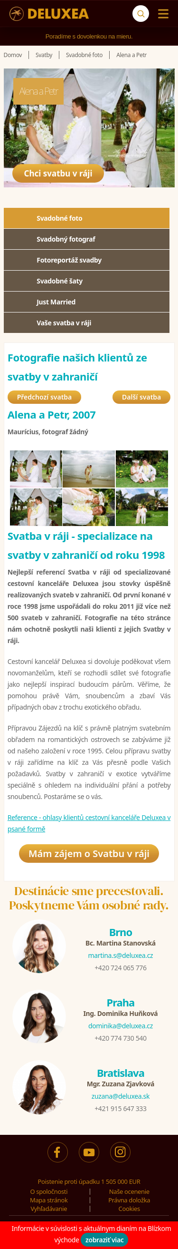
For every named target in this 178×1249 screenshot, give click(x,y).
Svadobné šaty (60, 280)
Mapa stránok (49, 1200)
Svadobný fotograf (66, 239)
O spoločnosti (48, 1191)
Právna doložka (129, 1200)
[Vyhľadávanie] (140, 13)
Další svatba (141, 396)
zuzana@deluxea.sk (121, 1096)
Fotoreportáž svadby (69, 259)
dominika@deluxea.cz (120, 1025)
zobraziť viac (104, 1239)
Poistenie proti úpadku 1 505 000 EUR (89, 1181)
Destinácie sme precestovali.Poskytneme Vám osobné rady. (89, 898)
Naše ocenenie (129, 1191)
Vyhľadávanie (48, 1208)
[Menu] (161, 13)
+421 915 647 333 (120, 1108)
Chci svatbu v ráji (58, 173)
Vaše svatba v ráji (64, 322)
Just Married (56, 301)
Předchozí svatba (44, 396)
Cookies (129, 1208)
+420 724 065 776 (120, 967)
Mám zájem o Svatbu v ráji (89, 853)
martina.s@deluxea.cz (120, 955)
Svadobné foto (59, 218)
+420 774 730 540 (120, 1038)
